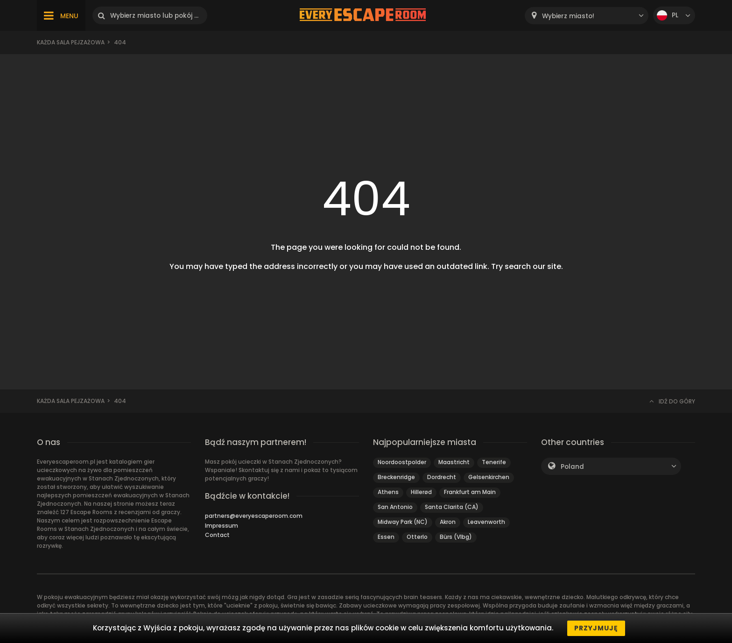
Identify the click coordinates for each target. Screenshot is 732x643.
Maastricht (454, 462)
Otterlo (417, 537)
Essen (386, 537)
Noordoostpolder (402, 462)
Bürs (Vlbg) (456, 537)
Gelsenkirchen (488, 477)
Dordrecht (441, 477)
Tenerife (494, 462)
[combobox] (586, 15)
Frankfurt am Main (470, 492)
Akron (448, 522)
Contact (217, 535)
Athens (388, 492)
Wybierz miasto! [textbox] (568, 16)
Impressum (221, 526)
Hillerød (421, 492)
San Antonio (395, 507)
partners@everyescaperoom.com (254, 516)
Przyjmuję (596, 628)
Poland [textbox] (572, 466)
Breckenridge (396, 477)
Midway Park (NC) (403, 522)
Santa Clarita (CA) (452, 507)
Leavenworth (486, 522)
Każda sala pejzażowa (71, 42)
